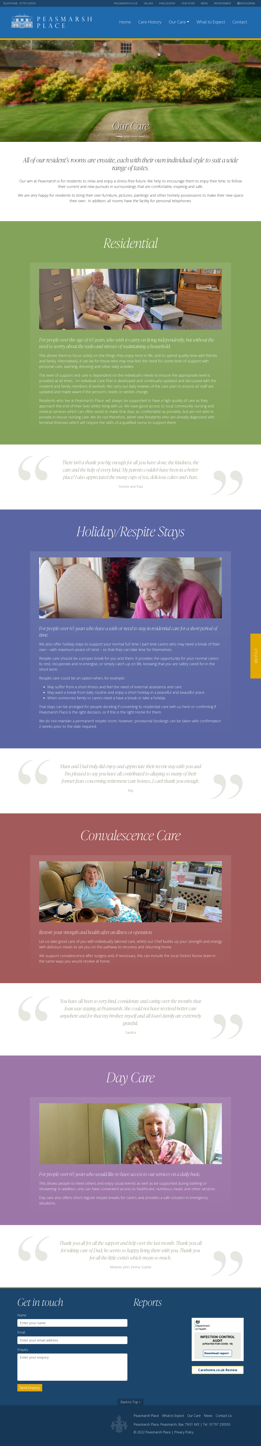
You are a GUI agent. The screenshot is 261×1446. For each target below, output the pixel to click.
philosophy (167, 3)
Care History (149, 22)
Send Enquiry (30, 1387)
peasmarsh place (126, 3)
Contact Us (224, 1415)
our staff (188, 3)
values (148, 3)
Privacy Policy (184, 1432)
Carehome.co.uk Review (217, 1370)
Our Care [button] (177, 22)
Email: (21, 1332)
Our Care (194, 1415)
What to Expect (211, 22)
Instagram (246, 3)
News (208, 1415)
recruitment (222, 3)
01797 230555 (219, 1424)
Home (125, 22)
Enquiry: (23, 1349)
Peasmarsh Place (146, 1415)
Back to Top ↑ (130, 1402)
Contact (239, 22)
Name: (22, 1315)
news (204, 3)
